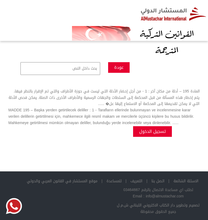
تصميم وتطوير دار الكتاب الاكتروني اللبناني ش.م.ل (158, 205)
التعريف (136, 181)
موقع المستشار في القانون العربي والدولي (62, 181)
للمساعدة (114, 181)
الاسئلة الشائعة (185, 181)
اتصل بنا (157, 181)
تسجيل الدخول (152, 131)
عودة (119, 67)
